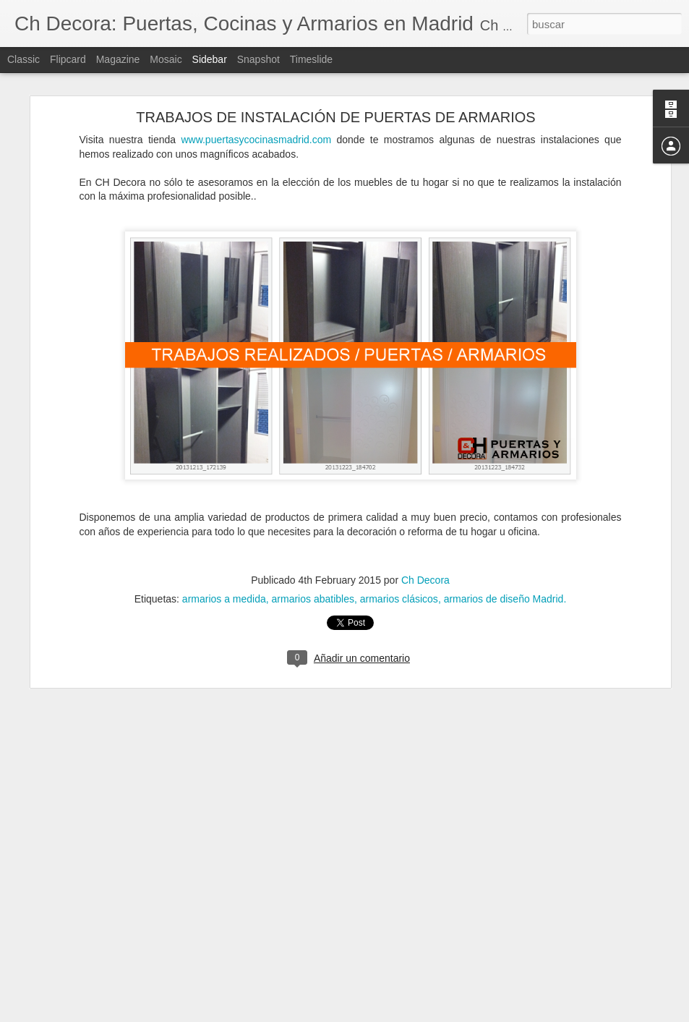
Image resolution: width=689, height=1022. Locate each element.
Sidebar (209, 59)
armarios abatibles (313, 543)
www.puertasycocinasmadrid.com (256, 83)
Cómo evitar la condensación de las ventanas (122, 1000)
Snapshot (258, 59)
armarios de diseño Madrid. (505, 543)
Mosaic (165, 59)
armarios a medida (224, 543)
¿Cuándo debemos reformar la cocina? (110, 967)
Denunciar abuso (449, 1014)
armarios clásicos (399, 543)
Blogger (401, 1014)
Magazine (118, 59)
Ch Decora (425, 524)
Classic (23, 59)
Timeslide (311, 59)
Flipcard (68, 59)
